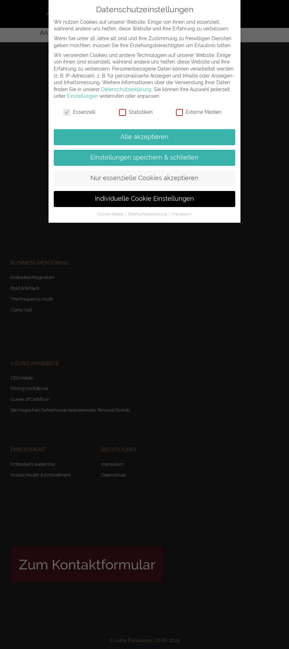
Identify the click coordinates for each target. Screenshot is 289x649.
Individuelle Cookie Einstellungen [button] (144, 198)
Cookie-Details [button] (111, 214)
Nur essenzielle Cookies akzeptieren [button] (144, 178)
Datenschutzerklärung (126, 89)
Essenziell (79, 112)
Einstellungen (82, 96)
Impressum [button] (182, 214)
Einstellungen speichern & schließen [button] (144, 157)
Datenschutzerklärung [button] (148, 214)
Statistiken (136, 112)
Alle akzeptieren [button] (144, 136)
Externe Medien (198, 112)
